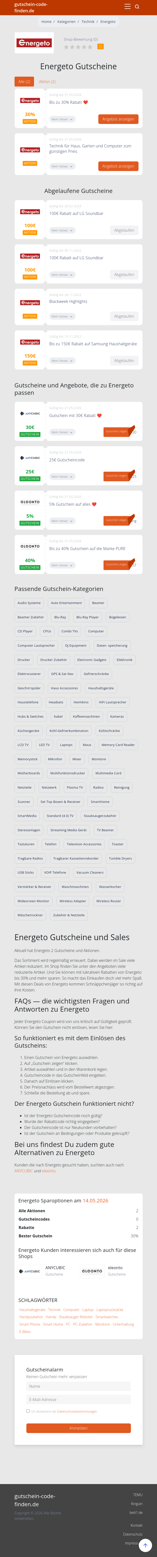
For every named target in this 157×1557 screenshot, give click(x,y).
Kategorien (66, 21)
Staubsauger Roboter (76, 1317)
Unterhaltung (123, 1324)
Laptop (87, 1309)
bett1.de (136, 1512)
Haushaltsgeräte (32, 1309)
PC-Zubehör (82, 1324)
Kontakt (136, 1525)
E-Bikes (25, 1331)
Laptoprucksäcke (109, 1309)
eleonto (48, 1171)
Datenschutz (133, 1534)
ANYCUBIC (24, 1171)
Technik (88, 21)
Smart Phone (29, 1324)
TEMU (137, 1494)
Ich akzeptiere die (64, 1412)
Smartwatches (107, 1317)
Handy (51, 1317)
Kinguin (137, 1503)
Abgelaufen (124, 230)
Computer (71, 1309)
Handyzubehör (31, 1317)
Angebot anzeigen (118, 119)
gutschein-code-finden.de (31, 7)
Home (46, 21)
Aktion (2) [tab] (47, 81)
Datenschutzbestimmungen (77, 1411)
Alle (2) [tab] (24, 81)
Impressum (133, 1543)
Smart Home (53, 1324)
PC (68, 1324)
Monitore (102, 1324)
